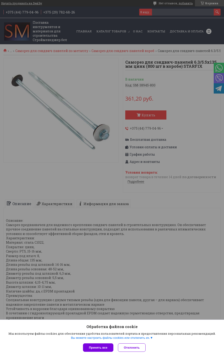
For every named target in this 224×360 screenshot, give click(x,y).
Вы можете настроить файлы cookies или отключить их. (110, 337)
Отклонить (132, 347)
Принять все (98, 347)
